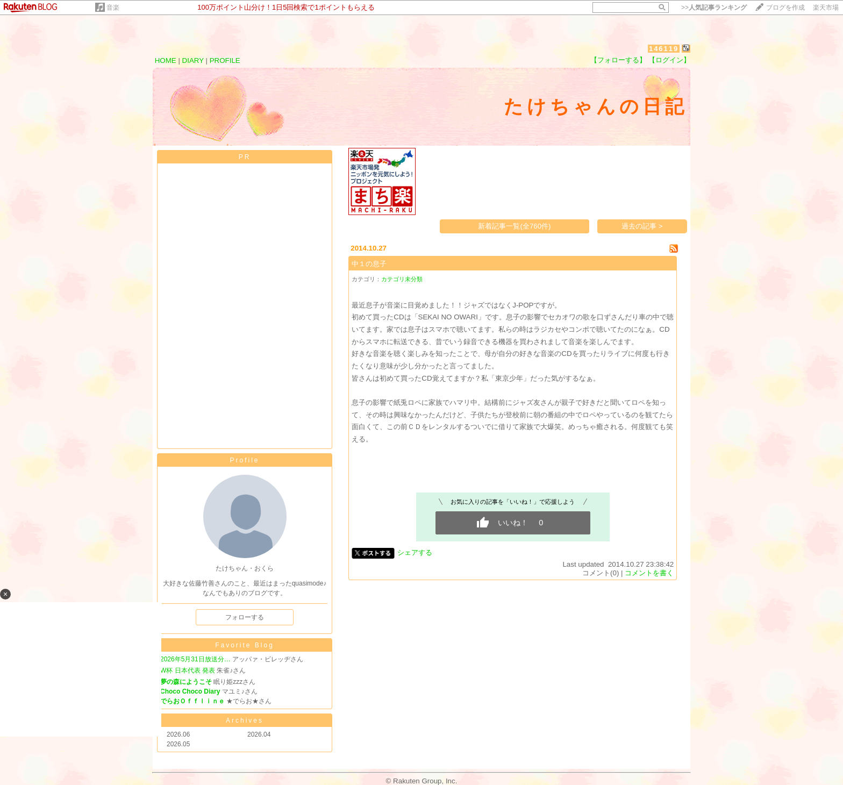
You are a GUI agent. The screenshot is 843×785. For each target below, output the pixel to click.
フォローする (244, 617)
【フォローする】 (618, 60)
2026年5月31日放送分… (195, 659)
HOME (165, 60)
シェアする (414, 552)
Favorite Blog (244, 645)
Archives (244, 720)
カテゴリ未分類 (402, 279)
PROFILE (225, 60)
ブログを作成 (785, 7)
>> (714, 7)
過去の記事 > (642, 226)
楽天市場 (826, 7)
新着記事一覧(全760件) (514, 226)
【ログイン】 (669, 60)
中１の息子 (369, 264)
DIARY (193, 60)
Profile (244, 460)
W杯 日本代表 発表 (187, 670)
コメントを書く (649, 573)
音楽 (112, 7)
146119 (663, 49)
